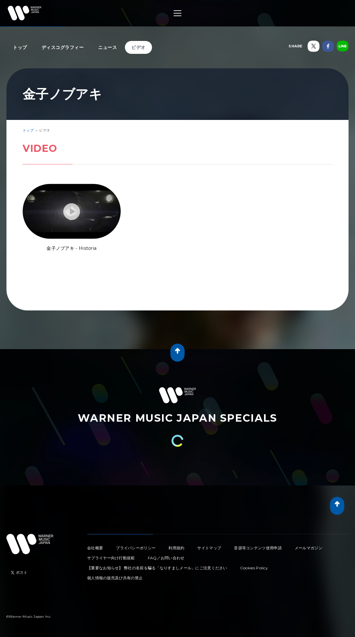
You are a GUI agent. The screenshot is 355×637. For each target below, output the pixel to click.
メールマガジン (308, 547)
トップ (20, 47)
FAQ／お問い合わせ (166, 557)
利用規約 (176, 547)
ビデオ (138, 47)
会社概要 (95, 547)
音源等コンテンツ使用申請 (258, 547)
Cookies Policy (254, 567)
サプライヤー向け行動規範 (111, 557)
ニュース (107, 47)
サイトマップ (209, 547)
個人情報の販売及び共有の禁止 (115, 577)
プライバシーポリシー (136, 547)
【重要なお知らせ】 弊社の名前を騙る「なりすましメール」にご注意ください (157, 567)
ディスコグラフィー (63, 47)
